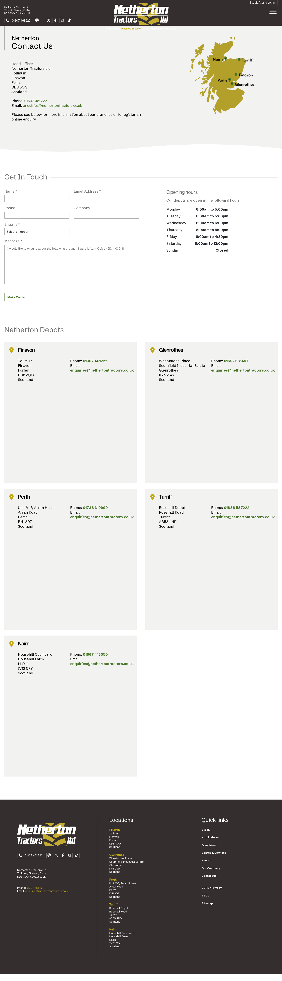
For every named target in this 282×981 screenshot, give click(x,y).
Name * (10, 197)
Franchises (209, 851)
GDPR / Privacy (212, 894)
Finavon (114, 837)
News (205, 867)
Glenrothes (116, 861)
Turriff (113, 911)
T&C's (205, 902)
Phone (9, 213)
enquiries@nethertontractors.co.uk (52, 111)
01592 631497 (236, 367)
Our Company (211, 875)
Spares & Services (214, 859)
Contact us (209, 882)
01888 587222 (236, 514)
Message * (13, 247)
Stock (206, 836)
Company (82, 213)
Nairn (112, 936)
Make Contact (17, 304)
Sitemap (207, 910)
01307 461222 (35, 106)
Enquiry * (12, 230)
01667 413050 (95, 661)
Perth (113, 886)
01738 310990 (95, 514)
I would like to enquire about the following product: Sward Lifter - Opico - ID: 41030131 (71, 270)
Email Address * (87, 197)
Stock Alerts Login (262, 2)
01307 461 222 (35, 896)
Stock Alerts (210, 844)
